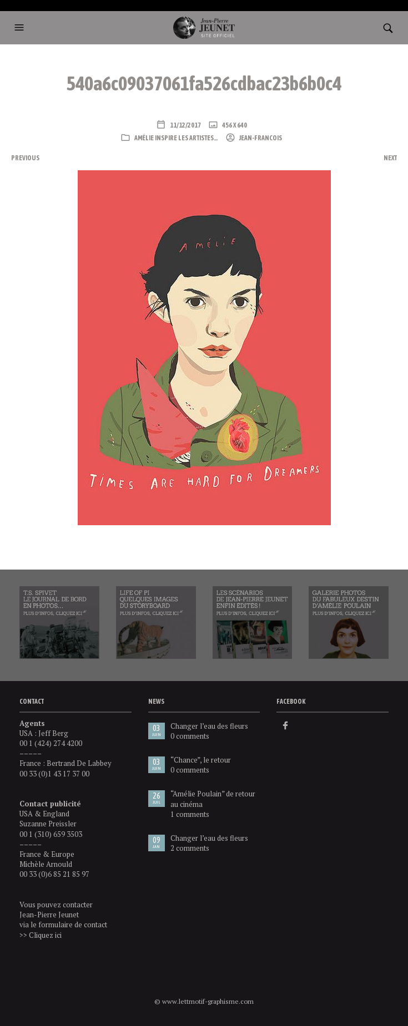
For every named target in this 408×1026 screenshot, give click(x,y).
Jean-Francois (260, 138)
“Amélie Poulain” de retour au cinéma (212, 799)
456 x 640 (234, 125)
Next (390, 158)
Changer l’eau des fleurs (209, 726)
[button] (20, 27)
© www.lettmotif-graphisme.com (204, 1001)
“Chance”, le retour (200, 760)
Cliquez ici (45, 935)
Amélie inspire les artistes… (176, 138)
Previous (25, 158)
